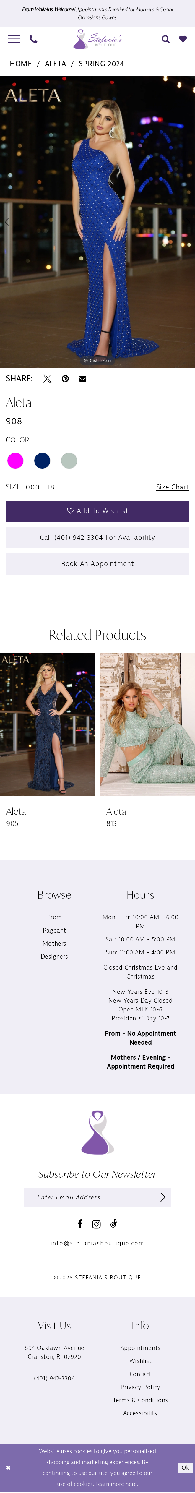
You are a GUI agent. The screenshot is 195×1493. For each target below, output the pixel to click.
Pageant (54, 932)
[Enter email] (97, 1198)
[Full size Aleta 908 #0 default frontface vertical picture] (97, 222)
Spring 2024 (101, 64)
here (131, 1485)
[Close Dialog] (8, 1469)
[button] (14, 39)
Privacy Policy (140, 1389)
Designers (54, 958)
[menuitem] (14, 39)
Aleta (55, 64)
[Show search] (166, 39)
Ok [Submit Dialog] (185, 1469)
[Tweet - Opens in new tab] (47, 379)
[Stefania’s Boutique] (97, 39)
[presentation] (47, 725)
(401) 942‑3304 (54, 1380)
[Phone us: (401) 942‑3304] (33, 39)
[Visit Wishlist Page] (183, 39)
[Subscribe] (163, 1198)
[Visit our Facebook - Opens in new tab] (80, 1226)
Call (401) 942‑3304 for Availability (97, 538)
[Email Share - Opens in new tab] (82, 378)
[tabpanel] (97, 222)
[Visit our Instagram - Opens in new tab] (96, 1226)
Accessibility (140, 1415)
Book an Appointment (97, 565)
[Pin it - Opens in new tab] (65, 379)
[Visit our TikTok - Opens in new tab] (114, 1225)
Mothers (54, 945)
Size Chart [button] (172, 487)
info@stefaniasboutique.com (98, 1245)
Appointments (141, 1349)
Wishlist (140, 1363)
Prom (54, 919)
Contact (141, 1376)
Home (21, 64)
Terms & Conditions (140, 1402)
